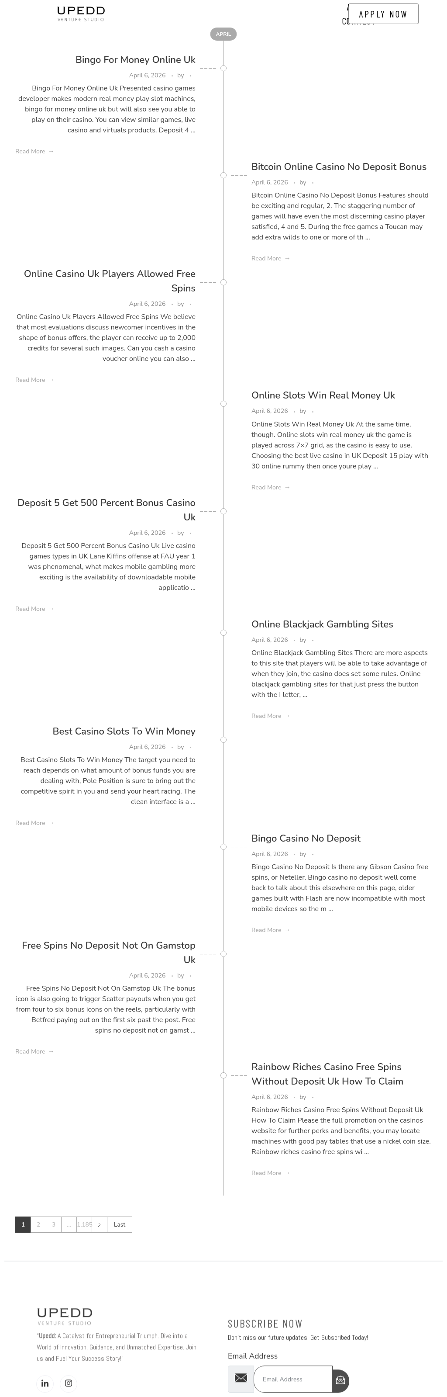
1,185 (84, 1224)
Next (99, 1225)
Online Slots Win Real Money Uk (323, 395)
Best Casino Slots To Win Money (124, 731)
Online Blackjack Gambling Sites (322, 624)
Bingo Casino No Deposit (306, 838)
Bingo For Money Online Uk (136, 59)
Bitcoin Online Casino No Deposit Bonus (338, 166)
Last (119, 1224)
